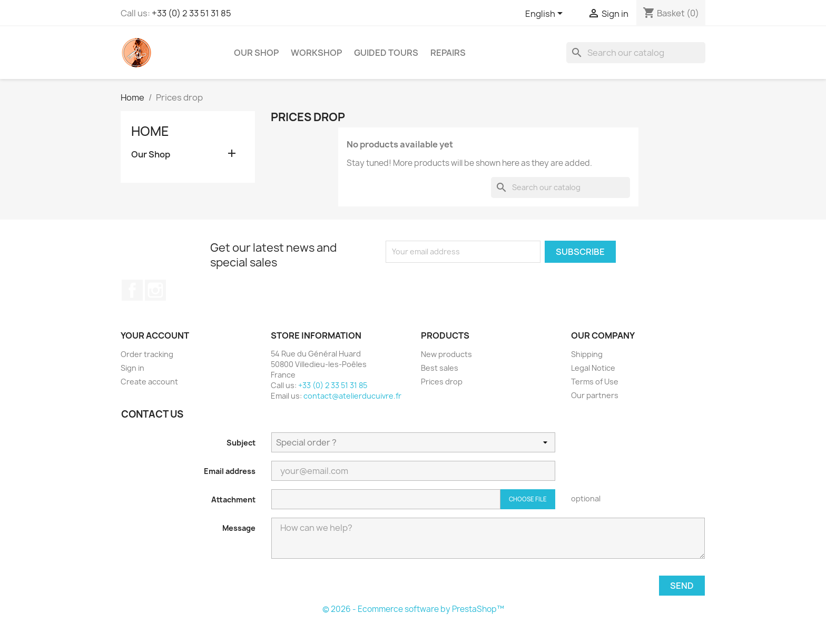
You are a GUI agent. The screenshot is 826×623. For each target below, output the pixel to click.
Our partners (594, 395)
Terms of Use (594, 382)
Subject (241, 443)
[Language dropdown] (545, 14)
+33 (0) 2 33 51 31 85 (191, 13)
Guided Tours (386, 52)
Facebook (132, 290)
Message (238, 528)
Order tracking (147, 354)
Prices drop (442, 382)
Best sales (439, 368)
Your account (155, 335)
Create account (149, 382)
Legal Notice (593, 368)
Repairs (448, 52)
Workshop (316, 52)
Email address (229, 471)
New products (446, 354)
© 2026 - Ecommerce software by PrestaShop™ (413, 609)
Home (150, 131)
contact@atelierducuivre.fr (352, 396)
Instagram (155, 290)
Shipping (587, 354)
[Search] (635, 52)
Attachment (233, 500)
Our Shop (256, 52)
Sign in (132, 368)
